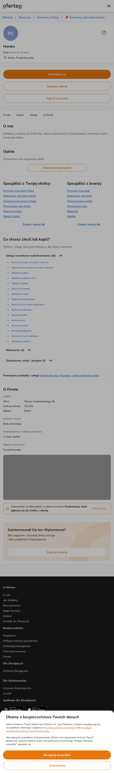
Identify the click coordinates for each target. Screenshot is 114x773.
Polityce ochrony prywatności (61, 727)
